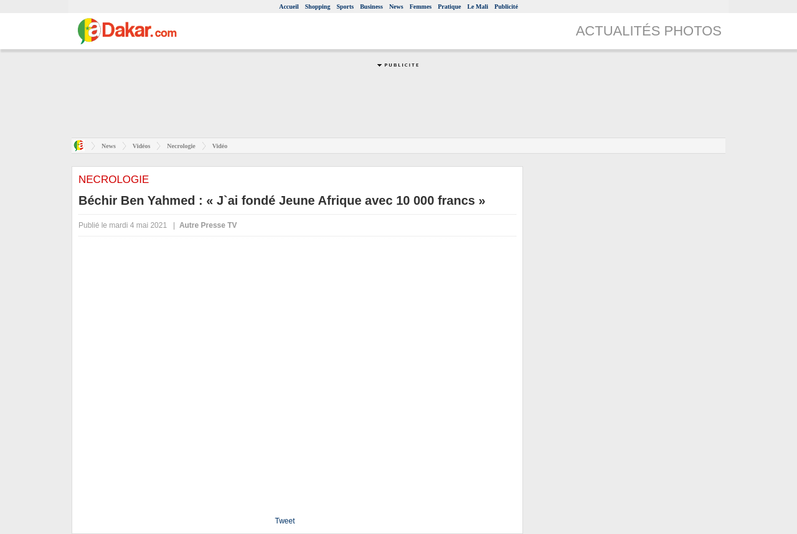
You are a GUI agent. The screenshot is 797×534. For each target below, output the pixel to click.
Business (371, 6)
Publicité (506, 6)
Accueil (289, 6)
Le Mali (477, 6)
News (396, 6)
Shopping (318, 6)
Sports (345, 6)
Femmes (421, 6)
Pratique (449, 6)
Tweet (285, 521)
